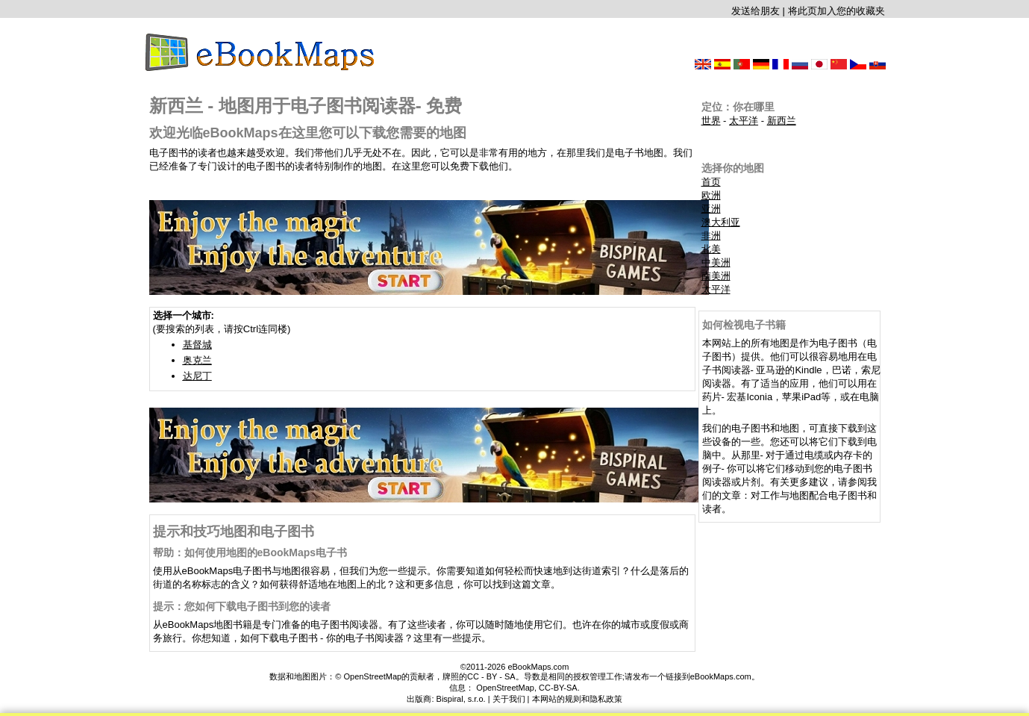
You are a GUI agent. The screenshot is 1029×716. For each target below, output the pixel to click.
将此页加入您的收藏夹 (836, 10)
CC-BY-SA (558, 687)
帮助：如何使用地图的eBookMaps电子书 (250, 552)
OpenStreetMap (505, 687)
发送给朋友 (755, 10)
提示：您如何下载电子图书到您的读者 (242, 606)
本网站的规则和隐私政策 (577, 698)
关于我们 (508, 698)
